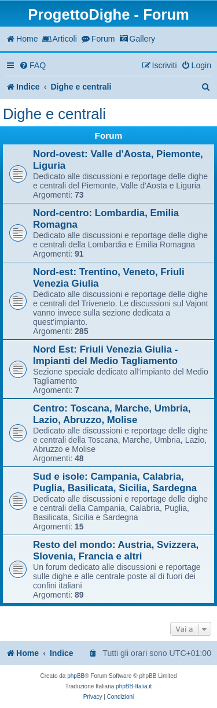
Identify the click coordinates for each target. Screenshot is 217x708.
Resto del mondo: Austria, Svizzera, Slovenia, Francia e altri (115, 550)
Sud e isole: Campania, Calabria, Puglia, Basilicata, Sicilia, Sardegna (115, 482)
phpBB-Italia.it (134, 686)
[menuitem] (32, 66)
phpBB (75, 676)
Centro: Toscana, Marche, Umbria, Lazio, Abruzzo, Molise (112, 414)
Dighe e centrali (54, 114)
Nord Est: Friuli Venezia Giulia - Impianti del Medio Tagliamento (105, 355)
